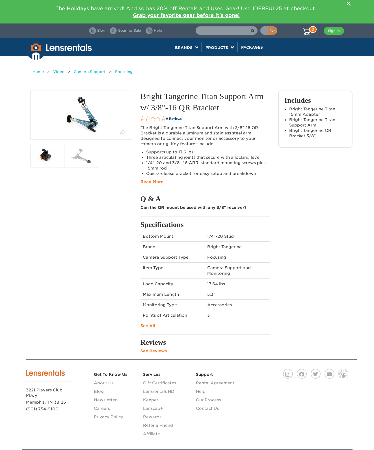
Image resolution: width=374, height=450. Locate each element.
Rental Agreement (215, 383)
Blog (99, 391)
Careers (102, 408)
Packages (252, 47)
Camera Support (90, 72)
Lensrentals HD (158, 391)
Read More (151, 181)
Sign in (334, 31)
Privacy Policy (108, 417)
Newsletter (105, 400)
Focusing (124, 72)
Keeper (150, 400)
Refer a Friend (158, 425)
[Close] (348, 3)
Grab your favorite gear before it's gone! (186, 15)
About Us (103, 383)
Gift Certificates (159, 383)
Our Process (208, 400)
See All (147, 325)
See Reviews (153, 351)
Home (38, 72)
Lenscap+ (153, 408)
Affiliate (151, 434)
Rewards (152, 417)
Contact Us (207, 408)
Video (58, 72)
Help (201, 391)
